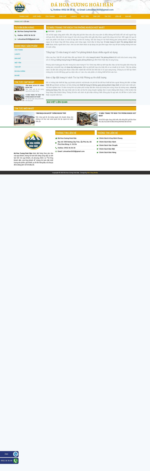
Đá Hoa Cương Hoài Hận (82, 4)
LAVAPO (74, 16)
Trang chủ (18, 21)
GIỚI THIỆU (37, 16)
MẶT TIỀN (85, 16)
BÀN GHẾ (62, 16)
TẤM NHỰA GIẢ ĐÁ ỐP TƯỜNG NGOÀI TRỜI (51, 113)
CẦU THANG (50, 16)
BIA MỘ (128, 16)
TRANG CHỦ (23, 16)
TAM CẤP (96, 16)
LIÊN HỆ (118, 16)
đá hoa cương (20, 71)
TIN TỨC (107, 16)
